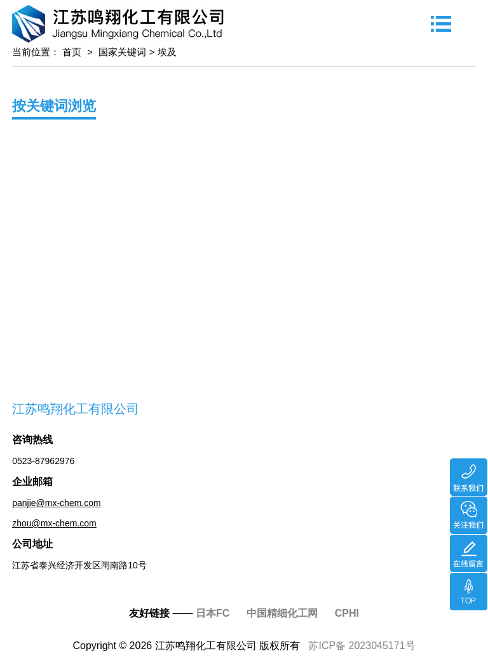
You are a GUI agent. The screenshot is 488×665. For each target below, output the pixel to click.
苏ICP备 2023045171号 (361, 645)
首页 (70, 52)
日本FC (212, 613)
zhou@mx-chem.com (54, 523)
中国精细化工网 (282, 613)
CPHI (347, 613)
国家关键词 (122, 52)
